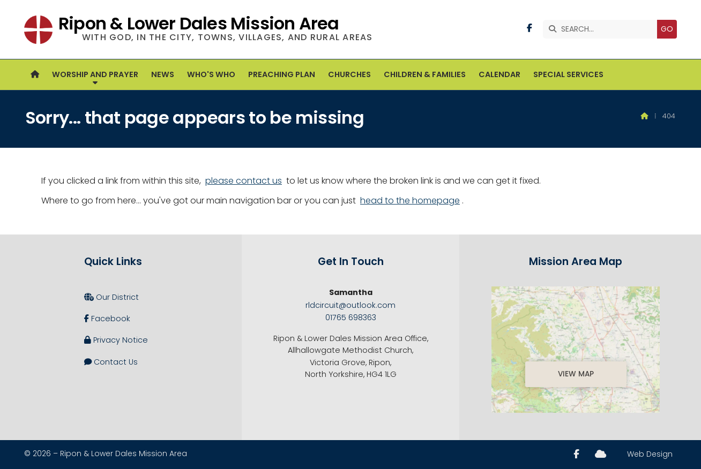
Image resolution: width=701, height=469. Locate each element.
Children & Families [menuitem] (425, 74)
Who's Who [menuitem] (211, 74)
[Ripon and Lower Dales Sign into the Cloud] (600, 454)
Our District (111, 297)
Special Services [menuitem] (568, 74)
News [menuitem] (162, 74)
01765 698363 (350, 317)
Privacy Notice (116, 340)
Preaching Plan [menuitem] (281, 74)
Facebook (107, 318)
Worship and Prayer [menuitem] (95, 74)
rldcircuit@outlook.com (350, 305)
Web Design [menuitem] (650, 454)
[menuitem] (35, 74)
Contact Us (111, 362)
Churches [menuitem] (349, 74)
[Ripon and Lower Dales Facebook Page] (529, 28)
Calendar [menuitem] (499, 74)
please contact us (243, 181)
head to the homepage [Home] (410, 200)
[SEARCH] (602, 29)
